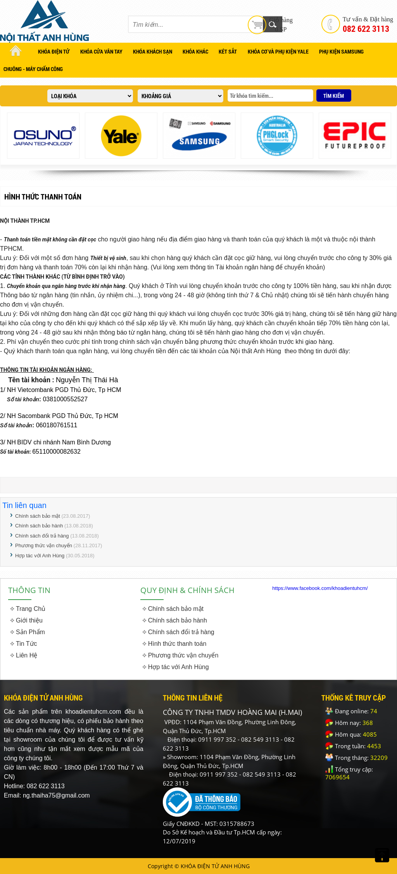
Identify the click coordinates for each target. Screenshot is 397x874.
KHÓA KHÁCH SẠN (152, 51)
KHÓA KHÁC (195, 51)
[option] (43, 136)
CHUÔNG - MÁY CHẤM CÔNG (33, 69)
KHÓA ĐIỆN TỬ (53, 51)
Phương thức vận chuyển (43, 545)
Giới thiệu (29, 620)
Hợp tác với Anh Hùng (39, 555)
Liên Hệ (26, 655)
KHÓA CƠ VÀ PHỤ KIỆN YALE (278, 51)
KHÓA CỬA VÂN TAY (101, 51)
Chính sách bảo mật (37, 516)
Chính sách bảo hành (39, 526)
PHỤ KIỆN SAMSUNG (341, 51)
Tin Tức (26, 643)
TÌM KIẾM (333, 95)
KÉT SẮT (228, 51)
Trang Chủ (30, 608)
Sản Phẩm (30, 632)
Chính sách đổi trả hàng (42, 536)
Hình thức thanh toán (177, 643)
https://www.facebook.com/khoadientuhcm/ (320, 588)
